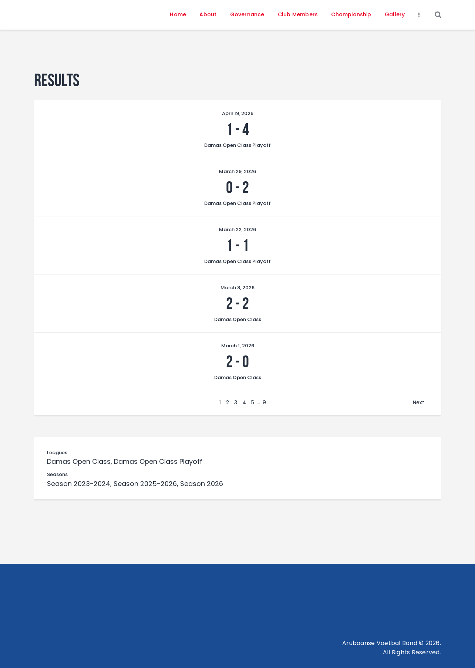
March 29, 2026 (237, 171)
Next (418, 402)
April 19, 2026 (237, 113)
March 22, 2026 (237, 229)
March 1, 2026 (237, 345)
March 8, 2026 (237, 287)
